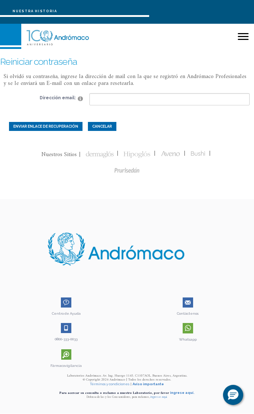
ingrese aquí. (182, 393)
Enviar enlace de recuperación (45, 126)
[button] (233, 395)
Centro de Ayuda (66, 313)
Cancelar (102, 126)
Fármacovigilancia (66, 366)
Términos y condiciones (109, 384)
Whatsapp (188, 339)
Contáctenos (188, 313)
